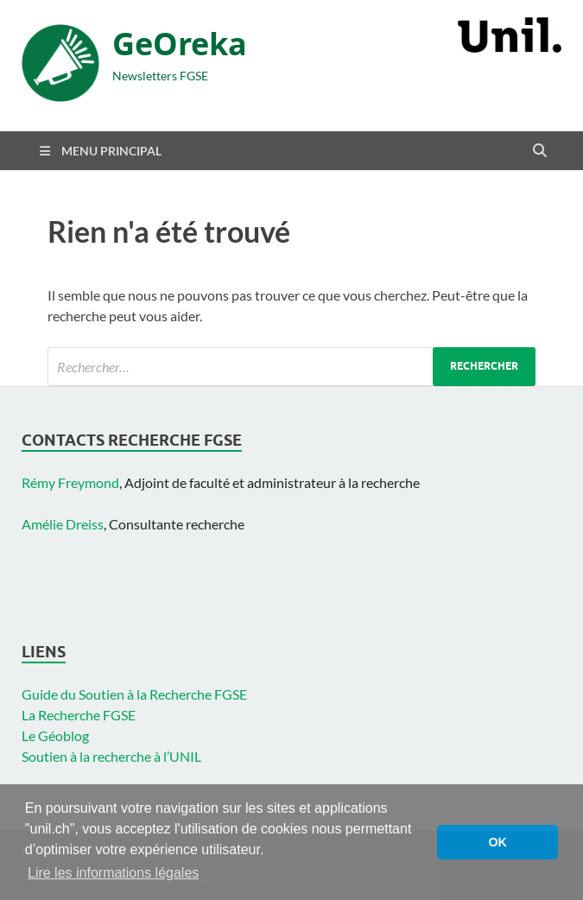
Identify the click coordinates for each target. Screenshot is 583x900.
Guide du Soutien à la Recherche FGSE (134, 694)
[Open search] (540, 151)
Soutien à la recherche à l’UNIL (111, 756)
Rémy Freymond (70, 482)
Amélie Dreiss (63, 524)
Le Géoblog (55, 735)
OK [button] (497, 842)
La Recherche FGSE (79, 715)
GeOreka (179, 43)
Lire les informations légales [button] (113, 872)
